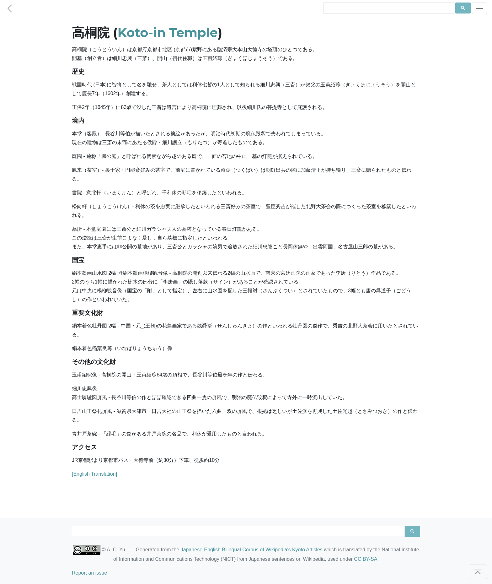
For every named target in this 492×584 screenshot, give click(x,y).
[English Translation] (94, 474)
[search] (388, 8)
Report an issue (89, 573)
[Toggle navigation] (479, 8)
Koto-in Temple (168, 32)
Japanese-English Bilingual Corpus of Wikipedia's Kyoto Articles (252, 549)
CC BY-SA (365, 559)
